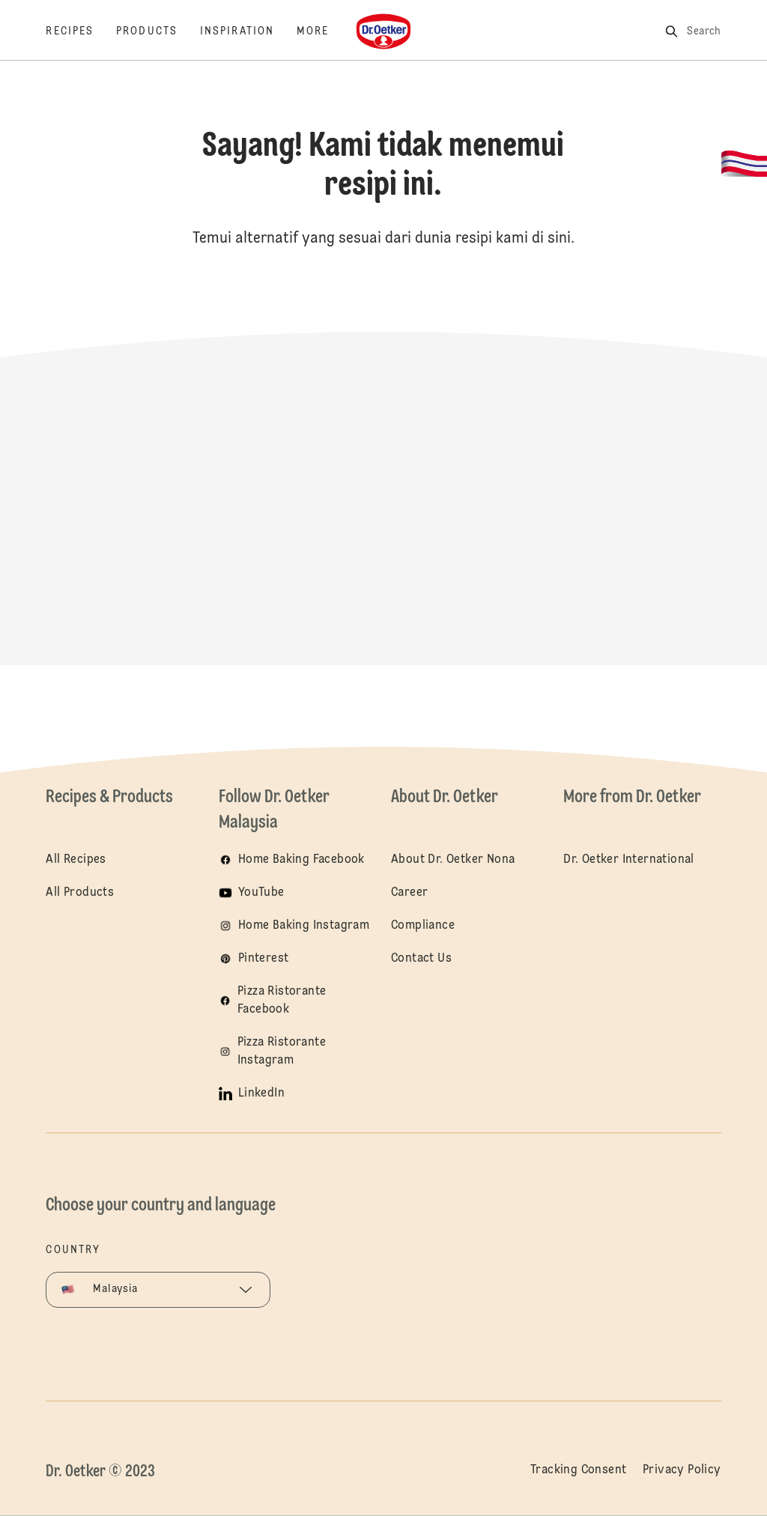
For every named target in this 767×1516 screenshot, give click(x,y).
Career (409, 893)
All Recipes (76, 860)
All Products (80, 893)
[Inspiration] (248, 31)
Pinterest (263, 959)
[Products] (158, 31)
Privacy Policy (682, 1470)
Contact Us (421, 959)
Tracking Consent (578, 1470)
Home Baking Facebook (301, 860)
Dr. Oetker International (628, 860)
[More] (324, 31)
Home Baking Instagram (303, 926)
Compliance (423, 926)
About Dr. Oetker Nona (453, 860)
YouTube (261, 893)
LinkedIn (261, 1094)
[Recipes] (81, 31)
